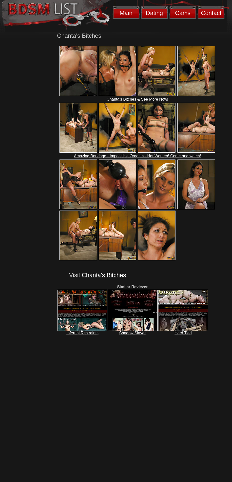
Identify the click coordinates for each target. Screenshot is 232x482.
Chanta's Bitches (104, 275)
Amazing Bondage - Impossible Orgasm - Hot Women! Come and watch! (137, 156)
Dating (154, 13)
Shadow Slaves (132, 333)
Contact (211, 13)
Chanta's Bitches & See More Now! (137, 99)
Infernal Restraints (82, 333)
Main (125, 13)
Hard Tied (183, 333)
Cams (183, 13)
